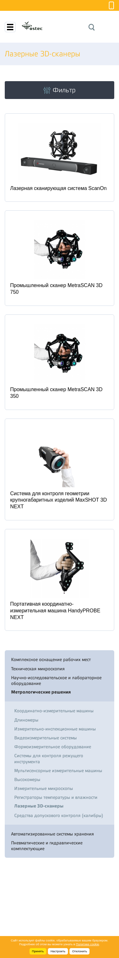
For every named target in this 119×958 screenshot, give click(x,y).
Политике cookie (87, 944)
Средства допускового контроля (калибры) (58, 815)
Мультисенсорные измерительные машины (58, 770)
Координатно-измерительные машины (54, 710)
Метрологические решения (41, 692)
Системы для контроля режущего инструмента (48, 758)
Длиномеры (26, 719)
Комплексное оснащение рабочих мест (51, 659)
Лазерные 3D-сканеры (38, 806)
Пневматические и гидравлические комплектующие (47, 845)
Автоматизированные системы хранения (52, 833)
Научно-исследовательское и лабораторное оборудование (56, 680)
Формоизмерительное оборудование (52, 746)
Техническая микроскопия (38, 668)
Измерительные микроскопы (43, 788)
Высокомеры (27, 779)
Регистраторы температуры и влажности (55, 797)
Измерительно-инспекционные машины (55, 728)
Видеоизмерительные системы (45, 737)
